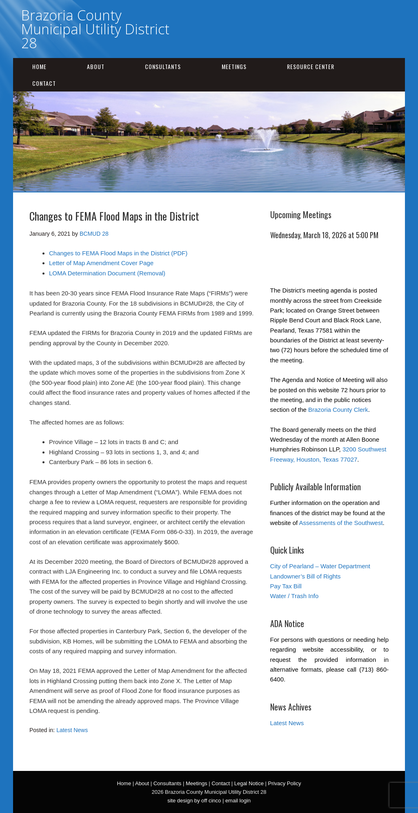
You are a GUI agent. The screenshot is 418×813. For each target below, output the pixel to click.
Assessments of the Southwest (341, 522)
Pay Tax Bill (286, 586)
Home (39, 66)
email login (238, 800)
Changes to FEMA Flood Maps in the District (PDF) (118, 253)
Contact (44, 83)
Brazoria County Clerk (338, 409)
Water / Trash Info (294, 595)
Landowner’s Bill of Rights (305, 576)
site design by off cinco (194, 800)
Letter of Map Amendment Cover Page (101, 262)
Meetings (234, 66)
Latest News (72, 730)
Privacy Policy (284, 783)
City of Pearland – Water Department (320, 566)
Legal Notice (249, 783)
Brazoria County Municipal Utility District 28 (95, 29)
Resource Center (310, 66)
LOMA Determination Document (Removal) (107, 273)
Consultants (163, 66)
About (95, 66)
